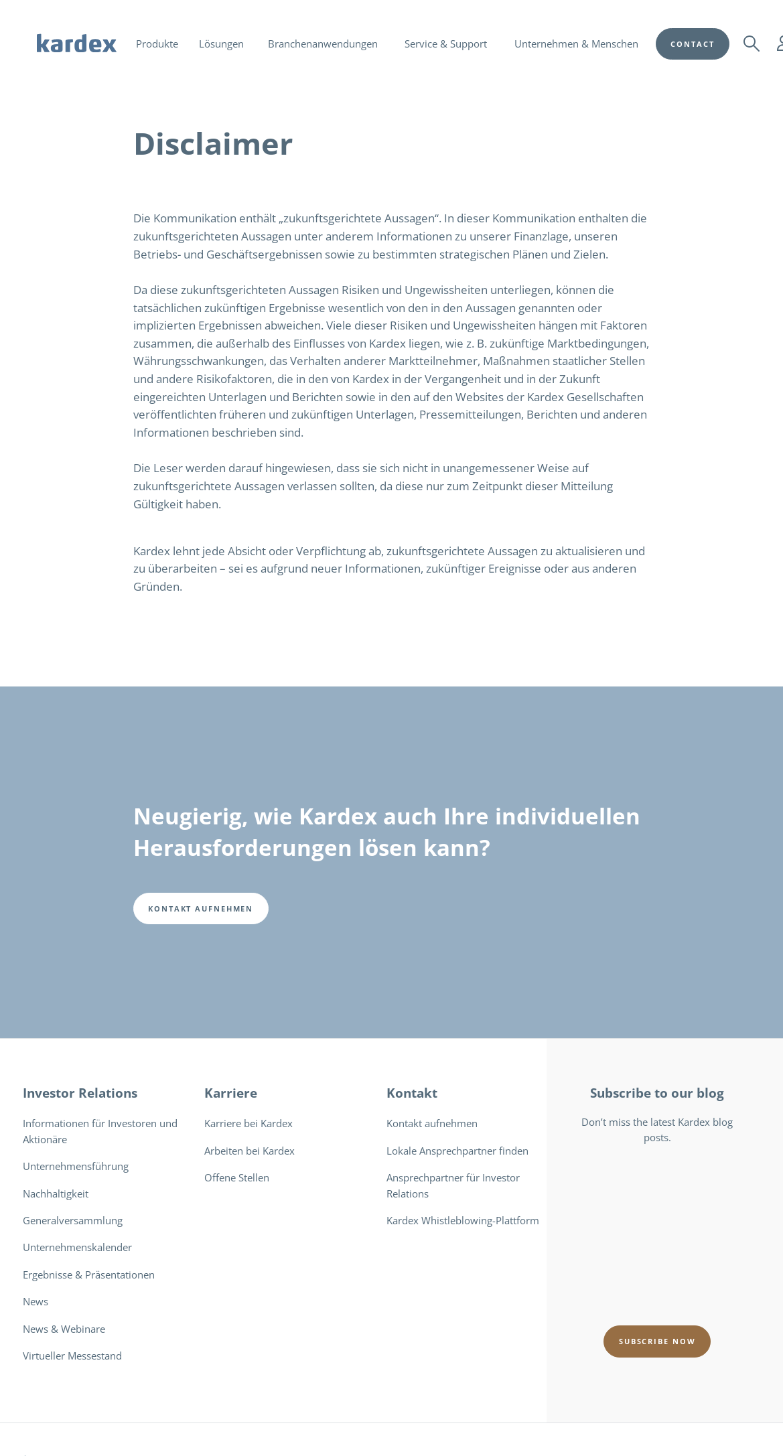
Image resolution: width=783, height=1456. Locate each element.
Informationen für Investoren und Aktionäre (100, 1130)
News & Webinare (64, 1328)
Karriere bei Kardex (248, 1123)
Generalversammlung (73, 1220)
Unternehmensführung (76, 1166)
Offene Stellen (236, 1177)
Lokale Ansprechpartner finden (457, 1150)
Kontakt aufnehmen (432, 1123)
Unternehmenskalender (77, 1247)
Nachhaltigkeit (55, 1193)
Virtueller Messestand (72, 1355)
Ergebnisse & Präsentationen (89, 1274)
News (35, 1301)
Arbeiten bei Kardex (249, 1150)
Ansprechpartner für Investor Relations (453, 1185)
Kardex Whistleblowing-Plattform (462, 1220)
